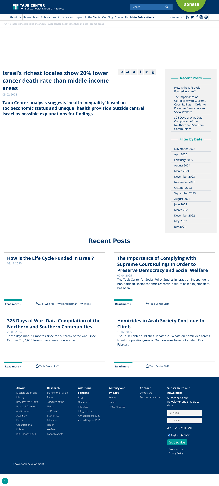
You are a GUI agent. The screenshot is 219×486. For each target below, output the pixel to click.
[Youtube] (186, 17)
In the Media (92, 17)
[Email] (121, 72)
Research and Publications (39, 17)
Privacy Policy (176, 453)
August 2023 (182, 199)
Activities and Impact (70, 17)
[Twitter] (192, 17)
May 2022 (180, 221)
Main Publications (142, 17)
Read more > (13, 304)
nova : (17, 464)
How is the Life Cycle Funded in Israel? (187, 89)
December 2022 (184, 215)
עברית (185, 435)
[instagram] (201, 17)
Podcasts (83, 406)
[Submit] (167, 6)
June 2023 (180, 204)
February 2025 (183, 160)
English (173, 435)
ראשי (4, 24)
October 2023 (183, 188)
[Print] (128, 72)
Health (50, 424)
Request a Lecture (150, 397)
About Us (15, 17)
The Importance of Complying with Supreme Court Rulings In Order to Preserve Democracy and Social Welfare (190, 104)
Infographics (85, 411)
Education (52, 420)
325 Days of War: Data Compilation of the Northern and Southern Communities (189, 123)
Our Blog (107, 17)
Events (112, 397)
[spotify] (206, 17)
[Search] (151, 7)
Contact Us (121, 17)
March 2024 (181, 171)
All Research (53, 411)
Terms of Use (176, 449)
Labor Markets (55, 434)
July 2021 (180, 227)
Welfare (51, 429)
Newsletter (176, 17)
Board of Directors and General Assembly (26, 411)
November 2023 (184, 182)
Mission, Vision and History (26, 395)
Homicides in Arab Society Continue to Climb (160, 324)
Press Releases (117, 406)
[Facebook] (196, 17)
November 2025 (184, 149)
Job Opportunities (26, 434)
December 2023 (184, 177)
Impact (112, 402)
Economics (53, 415)
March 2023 (181, 210)
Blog (80, 397)
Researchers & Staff (27, 402)
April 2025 (180, 154)
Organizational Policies (24, 427)
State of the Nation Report (57, 395)
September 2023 (185, 193)
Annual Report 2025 (89, 420)
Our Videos (84, 402)
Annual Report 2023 (89, 415)
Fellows (20, 420)
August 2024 (182, 165)
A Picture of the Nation (55, 404)
